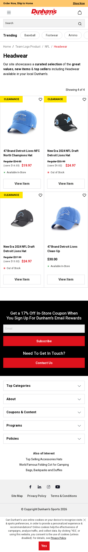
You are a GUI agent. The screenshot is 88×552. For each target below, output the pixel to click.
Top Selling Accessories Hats (44, 459)
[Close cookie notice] (84, 520)
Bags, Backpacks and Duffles (44, 470)
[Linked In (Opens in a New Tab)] (39, 486)
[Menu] (9, 12)
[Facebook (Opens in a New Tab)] (30, 486)
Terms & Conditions (64, 496)
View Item (22, 184)
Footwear (52, 35)
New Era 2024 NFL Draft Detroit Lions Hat (62, 153)
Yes (44, 546)
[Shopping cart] (80, 12)
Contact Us (44, 363)
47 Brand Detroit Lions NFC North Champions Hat (21, 153)
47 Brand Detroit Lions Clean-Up (62, 249)
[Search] (44, 23)
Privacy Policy (36, 496)
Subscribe (44, 341)
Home (7, 46)
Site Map (17, 496)
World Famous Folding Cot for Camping (44, 464)
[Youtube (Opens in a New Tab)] (57, 486)
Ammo (73, 35)
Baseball (29, 35)
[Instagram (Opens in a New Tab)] (48, 486)
